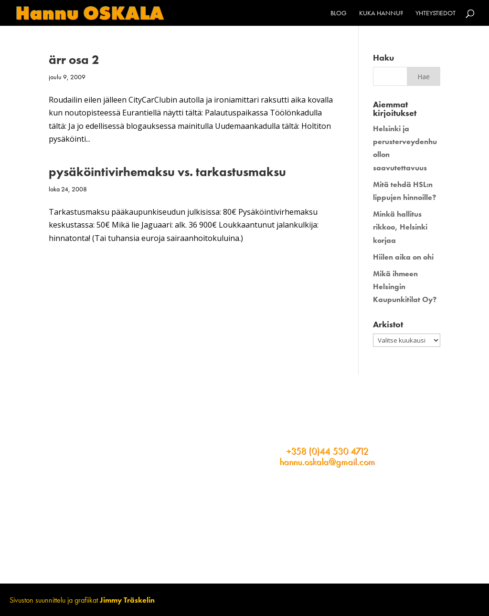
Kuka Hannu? (381, 13)
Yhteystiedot (435, 13)
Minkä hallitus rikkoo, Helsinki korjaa (400, 227)
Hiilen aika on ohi (403, 257)
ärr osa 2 (74, 60)
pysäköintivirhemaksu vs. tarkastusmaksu (167, 172)
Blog (338, 13)
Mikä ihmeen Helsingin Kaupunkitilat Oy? (404, 286)
